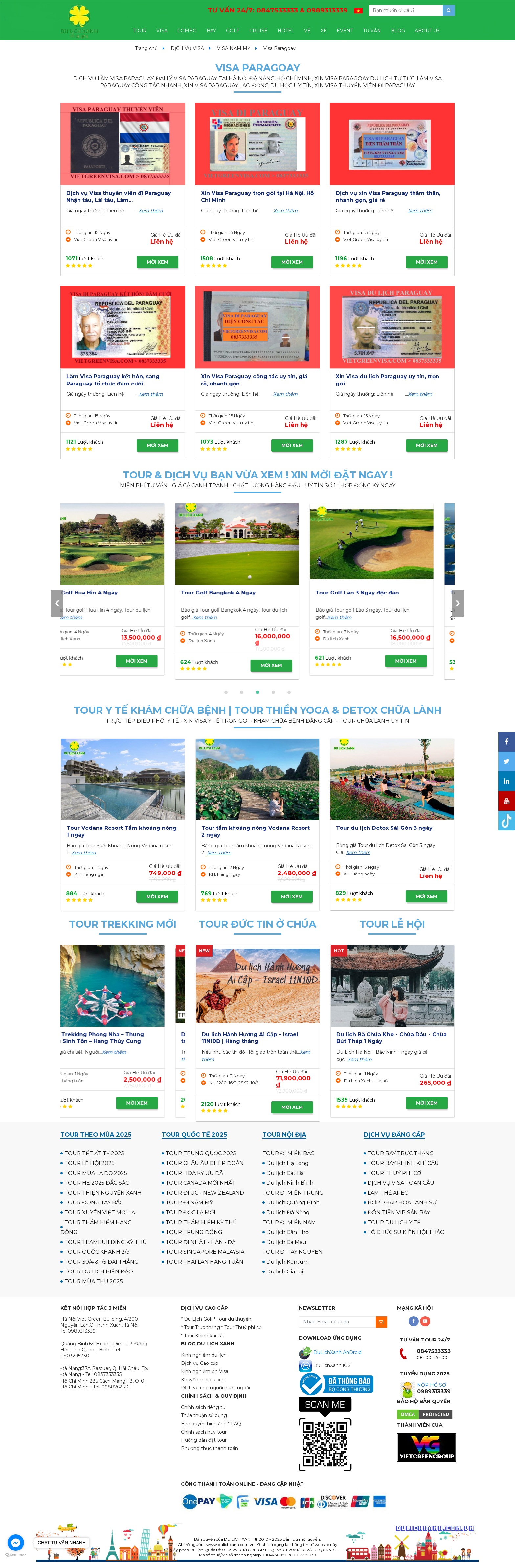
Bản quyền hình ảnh (204, 1424)
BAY (211, 31)
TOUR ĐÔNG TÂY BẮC (93, 1203)
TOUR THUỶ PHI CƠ (394, 1173)
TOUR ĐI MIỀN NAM (289, 1222)
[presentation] (57, 603)
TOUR (139, 31)
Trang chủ (146, 48)
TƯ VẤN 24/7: (277, 10)
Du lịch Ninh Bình (289, 1183)
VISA (162, 31)
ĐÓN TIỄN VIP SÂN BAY (399, 1212)
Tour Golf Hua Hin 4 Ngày (372, 593)
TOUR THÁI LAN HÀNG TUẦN (204, 1262)
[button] (226, 692)
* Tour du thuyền (232, 1319)
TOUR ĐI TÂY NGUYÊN (292, 1252)
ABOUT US (427, 31)
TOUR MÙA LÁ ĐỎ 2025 (95, 1173)
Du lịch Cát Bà (285, 1173)
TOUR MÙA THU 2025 (93, 1281)
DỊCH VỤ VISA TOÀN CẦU (401, 1183)
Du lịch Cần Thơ (287, 1232)
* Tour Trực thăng (200, 1327)
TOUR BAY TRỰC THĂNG (401, 1153)
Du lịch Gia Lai (284, 1272)
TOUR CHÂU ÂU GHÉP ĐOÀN (205, 1163)
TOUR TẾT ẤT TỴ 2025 (94, 1153)
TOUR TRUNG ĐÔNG (194, 1232)
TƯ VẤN (372, 31)
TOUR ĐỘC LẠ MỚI (190, 1212)
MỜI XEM (157, 262)
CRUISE (258, 31)
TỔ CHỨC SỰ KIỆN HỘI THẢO (406, 1232)
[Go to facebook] (16, 1542)
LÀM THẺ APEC (388, 1193)
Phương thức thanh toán (209, 1448)
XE (324, 31)
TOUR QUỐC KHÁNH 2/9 (97, 1252)
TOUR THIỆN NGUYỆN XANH (103, 1193)
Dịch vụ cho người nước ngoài (215, 1388)
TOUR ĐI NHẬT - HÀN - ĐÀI (201, 1242)
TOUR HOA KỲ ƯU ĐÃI (195, 1173)
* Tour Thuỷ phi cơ (241, 1327)
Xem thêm (151, 211)
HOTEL (286, 31)
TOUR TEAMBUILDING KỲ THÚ (105, 1242)
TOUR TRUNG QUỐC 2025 (201, 1153)
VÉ (307, 31)
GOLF (232, 31)
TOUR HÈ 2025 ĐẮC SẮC (96, 1183)
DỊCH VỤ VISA (187, 48)
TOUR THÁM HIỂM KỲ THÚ (201, 1222)
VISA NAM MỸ (233, 48)
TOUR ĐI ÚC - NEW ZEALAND (205, 1193)
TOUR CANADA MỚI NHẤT (200, 1183)
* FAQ (234, 1424)
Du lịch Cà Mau (286, 1242)
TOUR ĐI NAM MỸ (189, 1203)
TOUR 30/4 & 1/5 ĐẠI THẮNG (101, 1262)
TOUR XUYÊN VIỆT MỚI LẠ (99, 1212)
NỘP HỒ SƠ (431, 1385)
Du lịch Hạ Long (287, 1163)
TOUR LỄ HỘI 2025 (89, 1163)
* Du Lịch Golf (197, 1319)
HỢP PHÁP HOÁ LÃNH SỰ (402, 1203)
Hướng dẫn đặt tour (204, 1440)
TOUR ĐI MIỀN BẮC (288, 1153)
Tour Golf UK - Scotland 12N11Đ (244, 593)
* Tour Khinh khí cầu (203, 1336)
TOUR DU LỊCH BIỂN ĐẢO (98, 1272)
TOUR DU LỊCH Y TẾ (394, 1222)
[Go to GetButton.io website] (15, 1555)
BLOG (398, 31)
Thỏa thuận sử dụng (204, 1415)
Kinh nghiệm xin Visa (204, 1371)
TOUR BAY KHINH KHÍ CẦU (403, 1163)
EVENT (345, 31)
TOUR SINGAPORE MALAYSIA (205, 1252)
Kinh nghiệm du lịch (204, 1355)
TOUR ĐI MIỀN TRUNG (293, 1193)
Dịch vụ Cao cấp (199, 1363)
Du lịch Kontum (287, 1262)
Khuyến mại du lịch (203, 1380)
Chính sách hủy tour (204, 1432)
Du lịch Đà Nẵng (288, 1212)
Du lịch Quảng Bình (293, 1203)
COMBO (187, 31)
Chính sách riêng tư (203, 1407)
